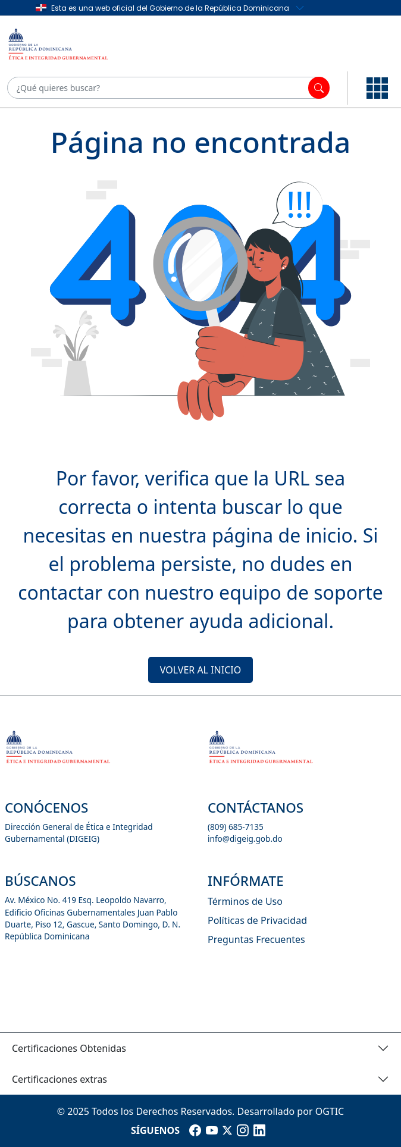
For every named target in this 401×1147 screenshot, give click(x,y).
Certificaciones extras (59, 1079)
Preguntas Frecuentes (256, 939)
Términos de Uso (245, 901)
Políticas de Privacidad (257, 920)
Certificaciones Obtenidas (69, 1048)
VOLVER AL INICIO (200, 669)
